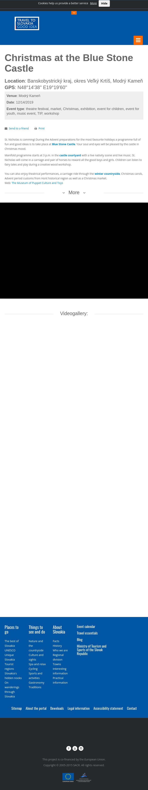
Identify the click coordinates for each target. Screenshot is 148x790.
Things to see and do (37, 629)
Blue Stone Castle (63, 144)
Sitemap (16, 708)
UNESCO (10, 650)
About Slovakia (59, 629)
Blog (79, 639)
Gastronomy (36, 682)
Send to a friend (19, 128)
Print (42, 128)
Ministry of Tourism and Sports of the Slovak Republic (91, 649)
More (93, 3)
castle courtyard (70, 155)
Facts (56, 641)
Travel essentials (87, 632)
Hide (104, 3)
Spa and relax (37, 664)
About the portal (36, 708)
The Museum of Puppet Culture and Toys (37, 183)
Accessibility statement (108, 708)
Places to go (11, 629)
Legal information (79, 708)
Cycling (33, 668)
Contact (132, 708)
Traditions (35, 687)
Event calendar (86, 626)
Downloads (57, 708)
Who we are (60, 650)
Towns (57, 664)
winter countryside (107, 174)
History (57, 645)
